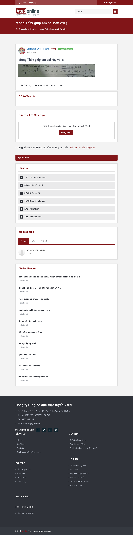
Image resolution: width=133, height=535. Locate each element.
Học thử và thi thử (77, 477)
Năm (34, 241)
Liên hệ (20, 440)
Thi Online (74, 469)
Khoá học (20, 444)
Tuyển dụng (21, 481)
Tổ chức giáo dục (24, 469)
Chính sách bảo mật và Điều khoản (84, 448)
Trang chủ (21, 29)
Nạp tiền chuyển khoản (79, 473)
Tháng (24, 241)
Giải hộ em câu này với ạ (29, 365)
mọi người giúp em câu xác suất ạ (33, 299)
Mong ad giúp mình (27, 343)
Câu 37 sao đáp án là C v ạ (30, 332)
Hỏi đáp (33, 29)
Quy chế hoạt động (77, 444)
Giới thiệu (20, 448)
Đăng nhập (109, 2)
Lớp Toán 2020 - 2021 (25, 513)
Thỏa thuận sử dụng (78, 440)
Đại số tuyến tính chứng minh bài (33, 377)
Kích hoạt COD (76, 485)
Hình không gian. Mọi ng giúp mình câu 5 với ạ (39, 288)
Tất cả (44, 241)
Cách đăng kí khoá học (79, 481)
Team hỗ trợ (21, 477)
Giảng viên (21, 473)
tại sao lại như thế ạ (27, 354)
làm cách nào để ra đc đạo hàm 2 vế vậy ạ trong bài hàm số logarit (49, 277)
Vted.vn (25, 531)
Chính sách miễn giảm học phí (29, 452)
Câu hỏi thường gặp (78, 465)
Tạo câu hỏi (23, 157)
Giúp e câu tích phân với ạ (30, 321)
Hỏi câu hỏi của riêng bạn (82, 147)
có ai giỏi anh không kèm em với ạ (34, 310)
